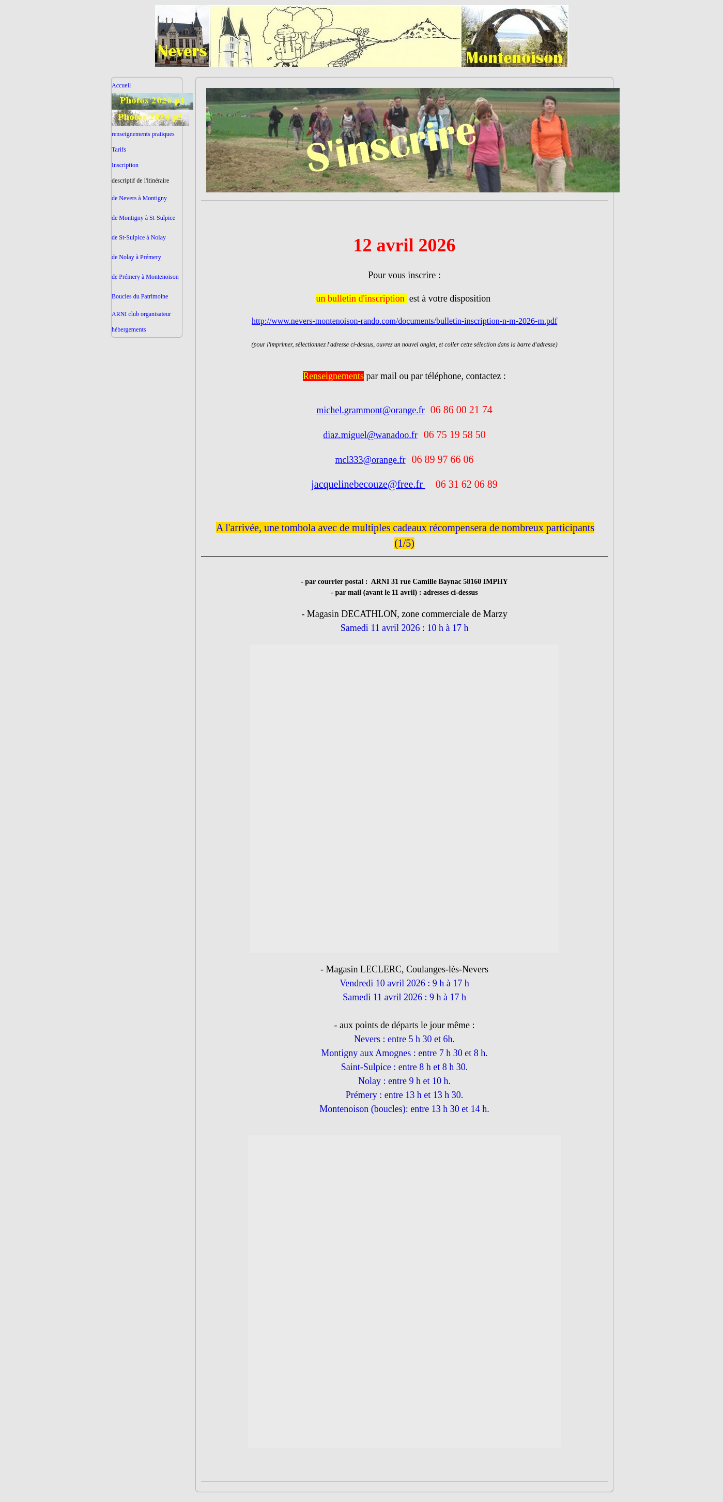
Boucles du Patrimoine (140, 296)
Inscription (125, 165)
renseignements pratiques (143, 134)
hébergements (129, 329)
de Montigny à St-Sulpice (143, 217)
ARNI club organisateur (141, 314)
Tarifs (119, 149)
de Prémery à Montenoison (145, 276)
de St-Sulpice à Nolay (139, 237)
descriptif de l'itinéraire (140, 180)
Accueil (121, 85)
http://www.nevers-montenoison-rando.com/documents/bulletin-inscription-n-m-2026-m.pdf (404, 321)
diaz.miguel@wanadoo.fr (370, 435)
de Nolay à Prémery (136, 257)
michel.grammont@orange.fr (370, 410)
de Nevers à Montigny (139, 198)
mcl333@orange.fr (370, 460)
